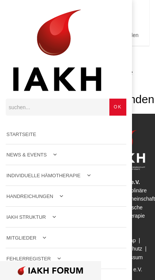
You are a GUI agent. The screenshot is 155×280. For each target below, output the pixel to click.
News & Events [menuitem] (26, 155)
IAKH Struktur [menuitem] (26, 217)
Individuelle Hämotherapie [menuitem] (43, 175)
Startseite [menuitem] (21, 134)
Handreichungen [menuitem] (29, 196)
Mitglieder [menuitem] (21, 238)
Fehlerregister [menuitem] (28, 258)
